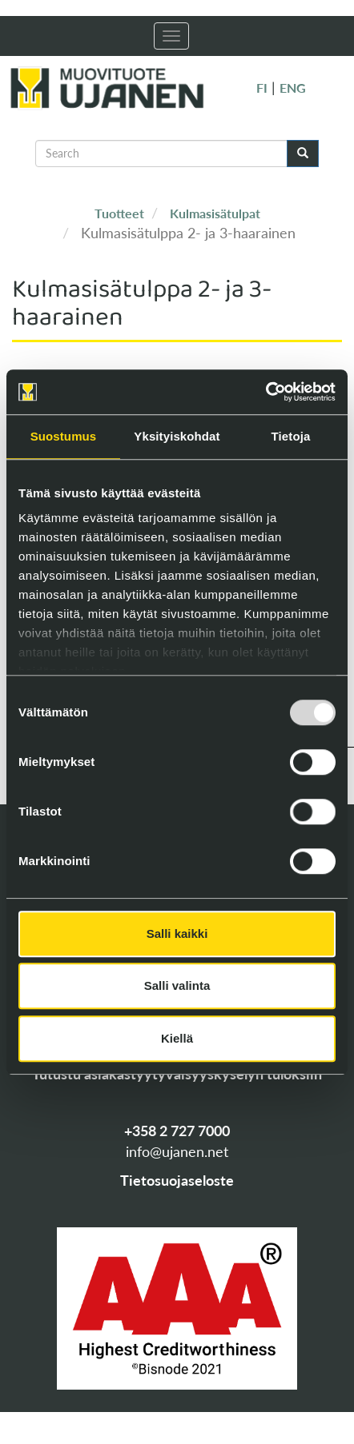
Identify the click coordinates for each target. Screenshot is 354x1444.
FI (262, 87)
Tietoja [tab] (291, 436)
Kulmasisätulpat (215, 213)
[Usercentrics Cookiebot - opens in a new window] (265, 391)
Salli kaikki (177, 933)
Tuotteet (119, 213)
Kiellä (177, 1038)
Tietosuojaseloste (177, 1180)
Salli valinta (177, 985)
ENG (293, 87)
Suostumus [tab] (63, 436)
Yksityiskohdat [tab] (176, 436)
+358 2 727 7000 (177, 1130)
